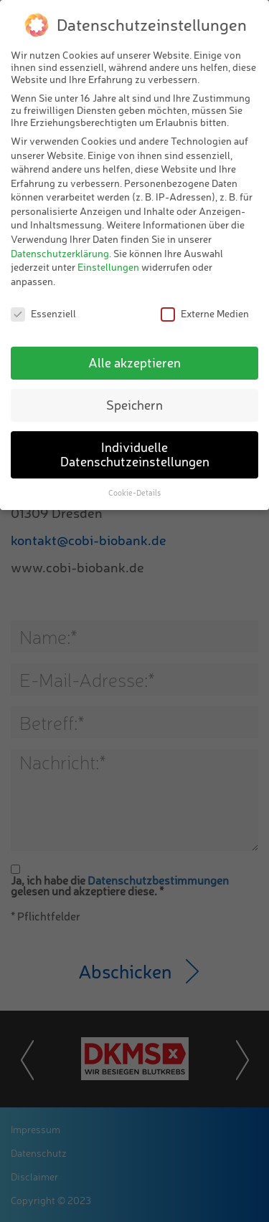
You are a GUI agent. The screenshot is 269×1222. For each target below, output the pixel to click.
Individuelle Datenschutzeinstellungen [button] (134, 454)
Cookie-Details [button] (134, 493)
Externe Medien (205, 313)
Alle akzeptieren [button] (134, 362)
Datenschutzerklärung (60, 253)
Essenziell (43, 313)
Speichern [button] (134, 405)
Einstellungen (108, 267)
